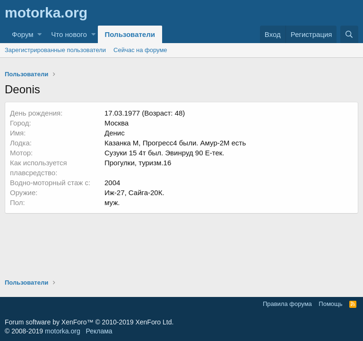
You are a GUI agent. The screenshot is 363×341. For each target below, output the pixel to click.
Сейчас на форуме (140, 50)
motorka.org (62, 331)
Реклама (99, 331)
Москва (116, 123)
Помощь (330, 303)
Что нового (68, 34)
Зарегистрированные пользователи (55, 50)
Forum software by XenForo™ (89, 322)
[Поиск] (349, 34)
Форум (23, 34)
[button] (39, 34)
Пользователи (130, 34)
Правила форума (287, 303)
